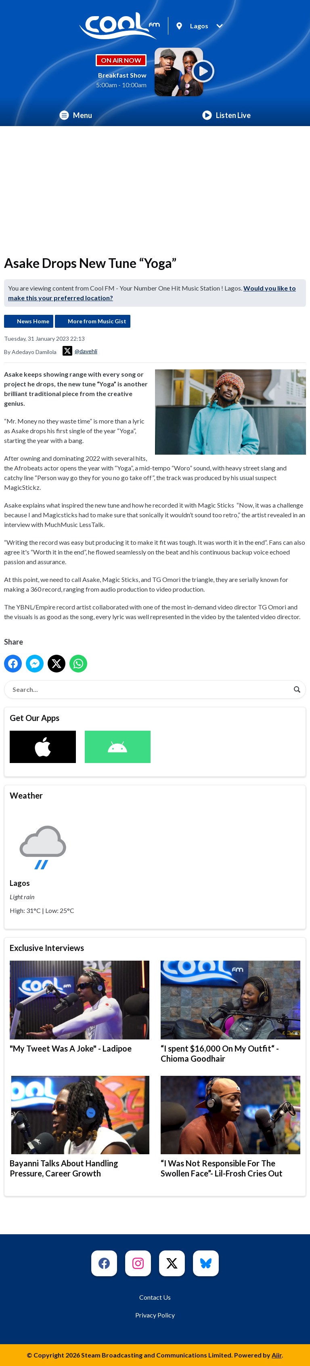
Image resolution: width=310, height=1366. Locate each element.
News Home (33, 321)
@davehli (80, 351)
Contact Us (155, 1297)
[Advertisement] (155, 186)
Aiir (277, 1355)
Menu (75, 115)
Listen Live (226, 115)
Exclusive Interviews (47, 948)
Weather (26, 795)
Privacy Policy (155, 1315)
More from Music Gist (97, 321)
